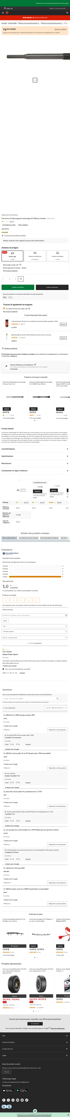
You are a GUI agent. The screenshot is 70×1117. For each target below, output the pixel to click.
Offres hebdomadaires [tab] (9, 538)
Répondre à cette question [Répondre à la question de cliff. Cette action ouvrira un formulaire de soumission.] (57, 806)
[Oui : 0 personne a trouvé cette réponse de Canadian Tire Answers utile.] (12, 744)
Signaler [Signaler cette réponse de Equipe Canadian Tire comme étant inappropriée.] (28, 782)
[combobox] (36, 637)
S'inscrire (6, 1072)
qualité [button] (5, 620)
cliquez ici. (13, 356)
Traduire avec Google (9, 666)
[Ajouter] (63, 324)
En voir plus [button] (14, 369)
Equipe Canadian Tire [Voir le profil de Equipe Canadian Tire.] (12, 776)
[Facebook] (3, 1100)
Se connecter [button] (35, 1023)
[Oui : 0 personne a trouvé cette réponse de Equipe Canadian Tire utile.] (12, 782)
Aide (35, 1036)
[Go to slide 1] (35, 80)
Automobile (12, 23)
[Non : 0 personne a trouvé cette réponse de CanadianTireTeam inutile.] (18, 859)
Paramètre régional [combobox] (35, 631)
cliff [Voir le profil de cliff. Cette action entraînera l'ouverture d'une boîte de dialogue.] (4, 795)
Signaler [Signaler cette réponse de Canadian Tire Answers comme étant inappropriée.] (28, 744)
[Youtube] (17, 1100)
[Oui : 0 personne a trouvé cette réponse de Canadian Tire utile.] (12, 821)
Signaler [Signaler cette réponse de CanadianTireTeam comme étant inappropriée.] (28, 859)
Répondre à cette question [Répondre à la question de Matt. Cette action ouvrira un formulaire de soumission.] (57, 903)
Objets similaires (23, 225)
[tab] (12, 256)
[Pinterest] (22, 1100)
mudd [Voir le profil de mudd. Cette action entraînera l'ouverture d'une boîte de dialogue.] (5, 833)
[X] (8, 1100)
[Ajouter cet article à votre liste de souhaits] (21, 279)
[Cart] (67, 12)
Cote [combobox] (35, 626)
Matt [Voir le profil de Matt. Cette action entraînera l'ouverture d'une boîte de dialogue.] (5, 892)
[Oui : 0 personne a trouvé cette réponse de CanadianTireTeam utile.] (12, 859)
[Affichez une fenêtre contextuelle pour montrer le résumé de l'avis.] (24, 324)
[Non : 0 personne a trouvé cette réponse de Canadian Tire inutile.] (18, 821)
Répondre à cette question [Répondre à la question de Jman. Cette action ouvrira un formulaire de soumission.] (57, 768)
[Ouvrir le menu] (3, 13)
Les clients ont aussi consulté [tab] (28, 538)
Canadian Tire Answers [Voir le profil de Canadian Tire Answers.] (13, 737)
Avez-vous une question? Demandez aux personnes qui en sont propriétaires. (27, 694)
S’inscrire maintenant (58, 1028)
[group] (11, 1002)
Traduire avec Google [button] (10, 726)
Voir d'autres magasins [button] (10, 270)
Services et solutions (35, 1042)
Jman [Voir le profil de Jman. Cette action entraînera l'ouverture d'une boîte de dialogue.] (5, 757)
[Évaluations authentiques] (10, 553)
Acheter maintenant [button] (52, 287)
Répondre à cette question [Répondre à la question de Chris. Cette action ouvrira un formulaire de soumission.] (57, 730)
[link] (8, 221)
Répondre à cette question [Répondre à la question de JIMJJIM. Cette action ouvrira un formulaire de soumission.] (57, 883)
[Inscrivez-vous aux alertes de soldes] (14, 235)
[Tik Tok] (26, 1100)
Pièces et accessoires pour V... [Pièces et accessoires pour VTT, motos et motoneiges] (29, 23)
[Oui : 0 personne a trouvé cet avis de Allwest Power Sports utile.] (10, 673)
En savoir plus (6, 1085)
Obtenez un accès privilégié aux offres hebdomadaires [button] (34, 1115)
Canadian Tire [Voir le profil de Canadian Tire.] (10, 814)
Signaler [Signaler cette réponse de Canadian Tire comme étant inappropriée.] (28, 821)
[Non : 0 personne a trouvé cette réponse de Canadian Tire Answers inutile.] (18, 744)
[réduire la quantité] (15, 279)
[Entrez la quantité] (9, 279)
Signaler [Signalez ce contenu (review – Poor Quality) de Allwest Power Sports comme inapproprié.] (22, 673)
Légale (35, 1055)
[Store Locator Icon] (5, 8)
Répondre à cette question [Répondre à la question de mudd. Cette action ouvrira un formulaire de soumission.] (57, 844)
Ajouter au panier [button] (18, 287)
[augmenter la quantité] (3, 279)
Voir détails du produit (8, 225)
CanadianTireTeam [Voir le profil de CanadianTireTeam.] (11, 852)
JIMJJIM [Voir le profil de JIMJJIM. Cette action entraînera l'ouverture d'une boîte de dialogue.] (6, 871)
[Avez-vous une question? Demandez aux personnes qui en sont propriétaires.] (31, 698)
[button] (20, 265)
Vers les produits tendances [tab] (49, 538)
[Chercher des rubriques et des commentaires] (35, 615)
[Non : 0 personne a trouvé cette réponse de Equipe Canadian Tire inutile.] (18, 782)
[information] (35, 365)
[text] (14, 415)
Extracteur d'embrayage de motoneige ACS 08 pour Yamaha (24, 218)
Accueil (4, 23)
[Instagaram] (13, 1100)
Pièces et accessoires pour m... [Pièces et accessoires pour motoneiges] (52, 23)
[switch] (19, 490)
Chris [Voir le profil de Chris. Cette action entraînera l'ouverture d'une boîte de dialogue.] (5, 718)
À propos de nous (35, 1049)
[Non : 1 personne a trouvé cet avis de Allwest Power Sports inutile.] (15, 673)
